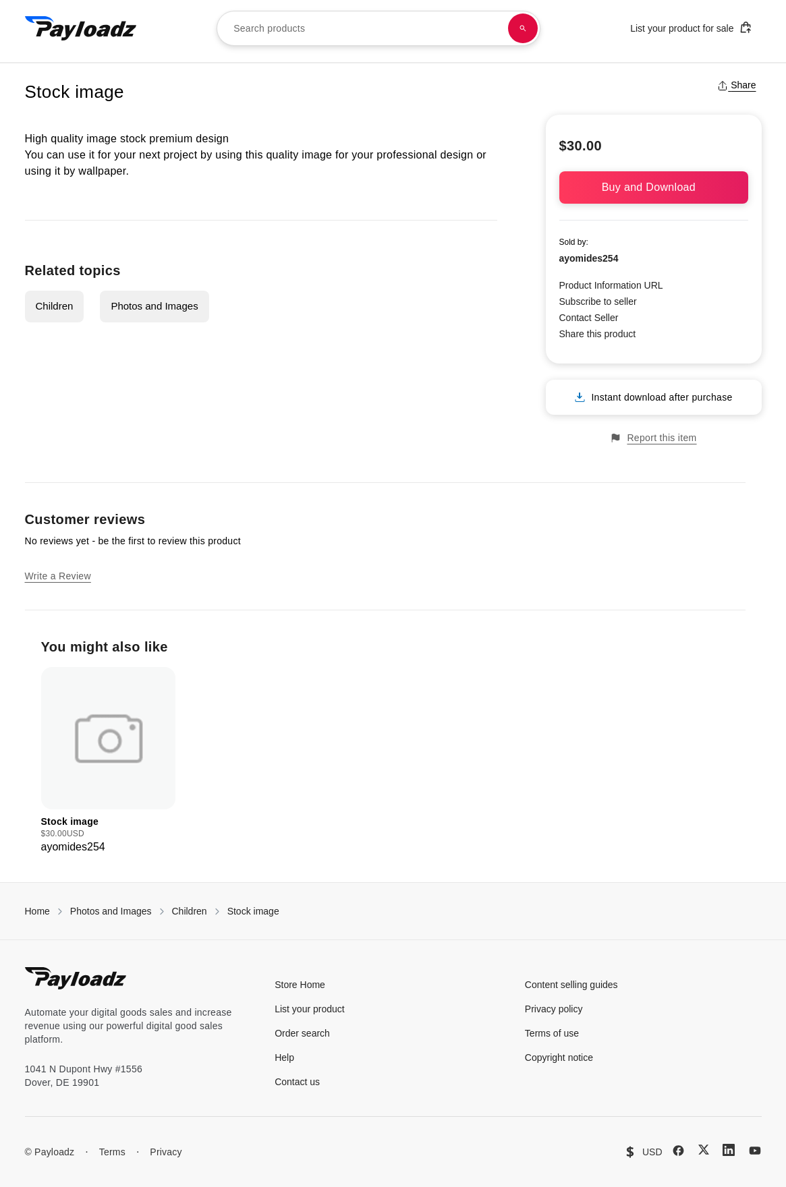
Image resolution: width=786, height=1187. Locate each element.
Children (55, 306)
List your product (310, 1009)
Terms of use (552, 1033)
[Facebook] (678, 1150)
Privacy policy (554, 1009)
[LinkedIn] (729, 1150)
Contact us (297, 1081)
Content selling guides (571, 984)
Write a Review (58, 576)
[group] (108, 761)
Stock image (253, 911)
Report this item (653, 438)
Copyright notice (559, 1057)
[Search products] (523, 28)
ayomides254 (589, 258)
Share (736, 85)
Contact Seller (589, 317)
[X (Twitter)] (703, 1149)
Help (284, 1057)
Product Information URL (611, 285)
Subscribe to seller (598, 301)
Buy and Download (654, 187)
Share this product (597, 333)
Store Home (300, 984)
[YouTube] (755, 1150)
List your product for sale (691, 27)
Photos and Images (154, 306)
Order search (302, 1033)
